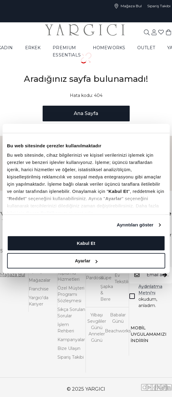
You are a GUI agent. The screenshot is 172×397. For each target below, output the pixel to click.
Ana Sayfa (86, 113)
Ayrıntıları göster (135, 224)
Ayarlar (86, 260)
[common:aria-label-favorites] (154, 32)
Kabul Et (86, 243)
